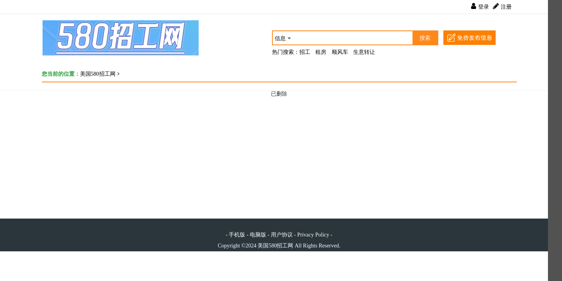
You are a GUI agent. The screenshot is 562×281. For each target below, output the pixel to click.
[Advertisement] (276, 152)
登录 (483, 7)
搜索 (425, 38)
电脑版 (258, 235)
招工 (304, 52)
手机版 (237, 235)
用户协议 (282, 235)
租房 (320, 52)
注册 (506, 7)
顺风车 (340, 52)
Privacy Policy (313, 235)
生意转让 (364, 52)
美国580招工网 (98, 74)
